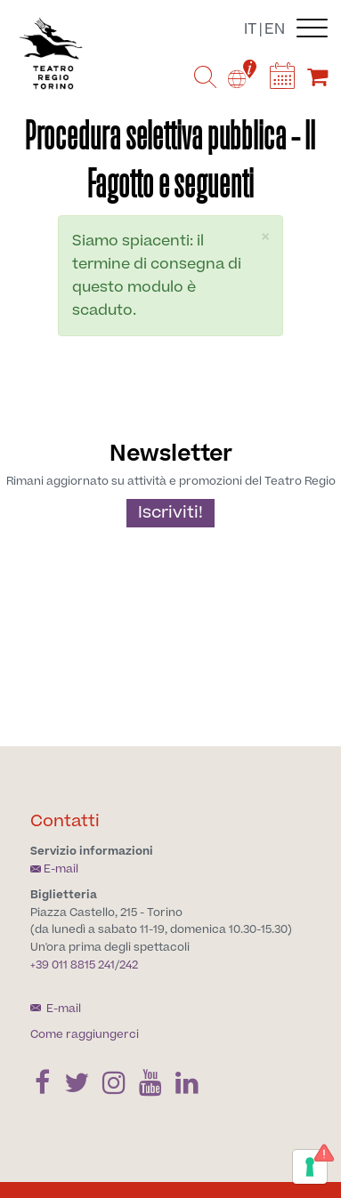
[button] (265, 237)
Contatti (65, 821)
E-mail (54, 869)
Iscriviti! (170, 513)
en (274, 29)
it (250, 29)
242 (128, 965)
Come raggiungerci (84, 1034)
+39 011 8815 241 (72, 965)
